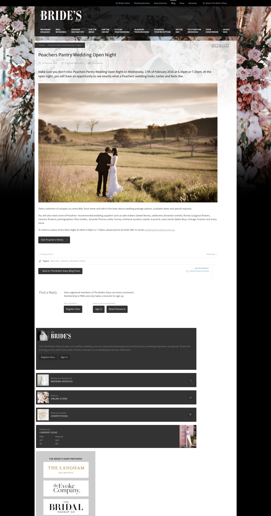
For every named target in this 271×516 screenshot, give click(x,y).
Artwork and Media (150, 427)
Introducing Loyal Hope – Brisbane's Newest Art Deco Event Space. (132, 369)
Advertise (193, 3)
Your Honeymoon (212, 30)
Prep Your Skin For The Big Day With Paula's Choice (129, 377)
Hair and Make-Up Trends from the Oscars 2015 (206, 355)
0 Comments (99, 65)
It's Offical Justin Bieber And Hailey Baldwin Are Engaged (71, 377)
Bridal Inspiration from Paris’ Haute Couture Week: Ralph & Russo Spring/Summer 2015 (208, 364)
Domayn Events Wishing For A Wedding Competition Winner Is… (205, 380)
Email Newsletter (218, 457)
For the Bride (93, 30)
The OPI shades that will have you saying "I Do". (71, 354)
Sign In (103, 288)
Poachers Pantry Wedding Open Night (69, 45)
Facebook (214, 430)
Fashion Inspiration (77, 30)
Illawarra (201, 168)
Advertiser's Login (82, 424)
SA (180, 175)
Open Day (59, 240)
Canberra (69, 240)
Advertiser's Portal (149, 431)
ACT (180, 171)
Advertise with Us (49, 431)
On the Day (179, 30)
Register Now (77, 288)
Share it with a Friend (145, 250)
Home (43, 45)
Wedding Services (142, 3)
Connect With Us (215, 419)
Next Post (157, 234)
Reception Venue (82, 240)
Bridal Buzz (215, 424)
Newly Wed (226, 30)
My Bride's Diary (123, 3)
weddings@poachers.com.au (58, 209)
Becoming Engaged (45, 30)
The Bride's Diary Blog (76, 65)
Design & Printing (82, 427)
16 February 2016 (52, 65)
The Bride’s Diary (61, 16)
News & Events (160, 3)
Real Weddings (61, 30)
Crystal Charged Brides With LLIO (124, 359)
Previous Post (50, 234)
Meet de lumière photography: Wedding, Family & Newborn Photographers (71, 369)
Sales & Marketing (82, 435)
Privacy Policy (180, 424)
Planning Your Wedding (141, 30)
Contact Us (46, 427)
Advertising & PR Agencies (120, 435)
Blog (173, 3)
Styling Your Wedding (121, 30)
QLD (198, 171)
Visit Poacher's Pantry (58, 219)
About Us (45, 424)
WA (198, 175)
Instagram (215, 435)
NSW (181, 168)
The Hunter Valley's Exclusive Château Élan (129, 354)
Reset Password (121, 288)
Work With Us (47, 435)
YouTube (214, 452)
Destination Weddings (194, 30)
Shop (182, 3)
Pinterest (214, 446)
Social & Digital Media (84, 431)
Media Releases (114, 424)
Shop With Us (147, 424)
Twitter (213, 441)
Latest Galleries (115, 431)
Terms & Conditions (183, 427)
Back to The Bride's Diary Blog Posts (64, 248)
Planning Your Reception (162, 30)
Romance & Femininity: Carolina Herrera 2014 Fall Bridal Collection (206, 372)
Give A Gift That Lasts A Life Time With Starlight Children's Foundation (70, 361)
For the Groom (106, 30)
